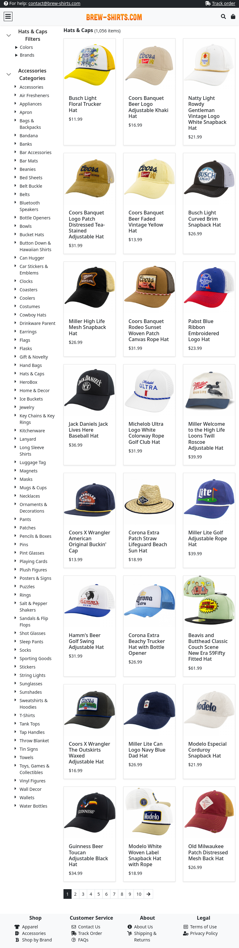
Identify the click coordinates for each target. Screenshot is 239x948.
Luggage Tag (33, 462)
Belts (25, 194)
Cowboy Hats (33, 315)
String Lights (32, 675)
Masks (26, 479)
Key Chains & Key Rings (37, 419)
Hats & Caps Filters (32, 35)
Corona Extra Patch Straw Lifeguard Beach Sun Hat (148, 541)
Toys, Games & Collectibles (34, 769)
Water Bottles (33, 806)
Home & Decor (34, 390)
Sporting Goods (36, 658)
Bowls (26, 226)
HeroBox (28, 382)
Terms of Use (203, 927)
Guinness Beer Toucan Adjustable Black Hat (88, 855)
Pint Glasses (32, 553)
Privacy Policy (204, 933)
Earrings (28, 332)
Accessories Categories (32, 74)
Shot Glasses (32, 633)
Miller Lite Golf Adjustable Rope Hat (207, 538)
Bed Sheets (31, 178)
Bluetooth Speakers (30, 206)
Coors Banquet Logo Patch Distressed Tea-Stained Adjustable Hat (87, 224)
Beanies (28, 169)
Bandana (29, 135)
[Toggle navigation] (8, 16)
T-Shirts (27, 715)
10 (138, 894)
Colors (26, 47)
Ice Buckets (31, 399)
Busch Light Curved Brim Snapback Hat (204, 218)
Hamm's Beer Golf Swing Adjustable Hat (86, 641)
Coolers (27, 298)
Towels (26, 757)
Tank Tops (30, 724)
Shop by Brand (37, 940)
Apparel (30, 927)
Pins (24, 544)
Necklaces (30, 496)
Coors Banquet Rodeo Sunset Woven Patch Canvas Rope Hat (149, 330)
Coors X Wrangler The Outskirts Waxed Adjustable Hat (89, 752)
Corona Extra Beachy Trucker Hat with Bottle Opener (147, 644)
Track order (223, 3)
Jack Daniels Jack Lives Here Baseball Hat (88, 429)
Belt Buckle (31, 186)
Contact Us (89, 927)
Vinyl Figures (32, 781)
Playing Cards (33, 561)
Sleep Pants (31, 642)
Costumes (30, 306)
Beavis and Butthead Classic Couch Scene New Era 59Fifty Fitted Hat (208, 647)
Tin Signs (29, 749)
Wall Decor (31, 789)
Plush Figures (33, 570)
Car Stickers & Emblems (34, 269)
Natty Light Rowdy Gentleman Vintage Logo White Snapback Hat (207, 113)
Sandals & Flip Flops (34, 621)
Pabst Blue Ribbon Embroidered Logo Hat (203, 330)
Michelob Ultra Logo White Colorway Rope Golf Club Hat (146, 432)
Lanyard (28, 439)
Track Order (90, 933)
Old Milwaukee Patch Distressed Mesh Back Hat (208, 852)
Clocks (26, 281)
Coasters (28, 290)
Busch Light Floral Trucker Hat (85, 104)
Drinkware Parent (37, 323)
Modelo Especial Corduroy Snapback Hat (207, 749)
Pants (25, 519)
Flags (25, 340)
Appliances (31, 104)
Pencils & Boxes (35, 536)
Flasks (26, 348)
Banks (26, 144)
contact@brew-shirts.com (54, 3)
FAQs (83, 940)
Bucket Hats (32, 234)
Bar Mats (29, 161)
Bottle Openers (35, 218)
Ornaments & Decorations (33, 507)
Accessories (31, 87)
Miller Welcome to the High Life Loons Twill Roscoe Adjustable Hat (206, 435)
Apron (26, 112)
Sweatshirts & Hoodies (34, 703)
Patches (27, 528)
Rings (25, 595)
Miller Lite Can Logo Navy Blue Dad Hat (147, 749)
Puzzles (27, 586)
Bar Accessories (36, 152)
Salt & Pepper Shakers (33, 606)
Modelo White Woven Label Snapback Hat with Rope (145, 855)
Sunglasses (31, 684)
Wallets (27, 797)
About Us (143, 927)
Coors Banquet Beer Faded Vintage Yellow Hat (146, 221)
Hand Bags (31, 365)
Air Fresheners (34, 95)
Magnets (28, 471)
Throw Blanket (34, 741)
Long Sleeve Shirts (32, 450)
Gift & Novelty (34, 357)
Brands (27, 55)
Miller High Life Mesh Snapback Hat (87, 327)
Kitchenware (32, 431)
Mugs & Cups (33, 487)
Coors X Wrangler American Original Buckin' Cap (89, 541)
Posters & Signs (35, 578)
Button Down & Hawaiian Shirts (35, 246)
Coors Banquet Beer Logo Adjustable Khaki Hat (148, 107)
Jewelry (27, 407)
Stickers (27, 667)
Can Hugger (32, 258)
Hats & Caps (32, 374)
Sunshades (31, 692)
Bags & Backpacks (30, 124)
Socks (25, 650)
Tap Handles (32, 732)
